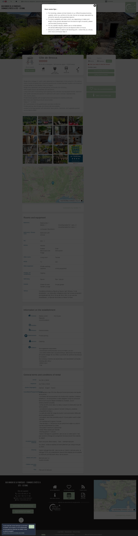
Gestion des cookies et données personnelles (13, 533)
